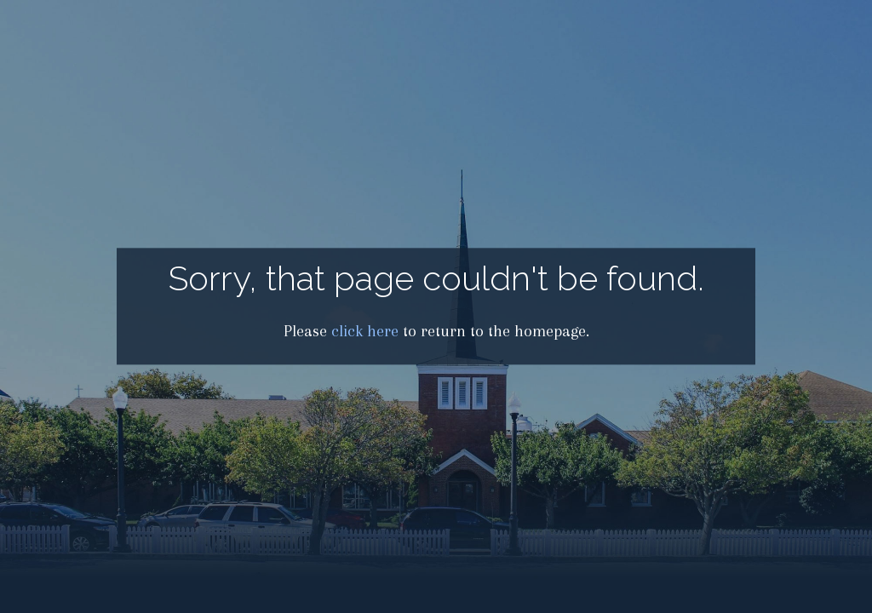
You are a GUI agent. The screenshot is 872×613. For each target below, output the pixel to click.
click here (365, 331)
